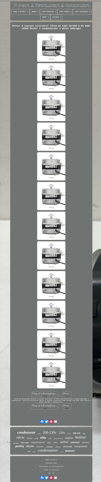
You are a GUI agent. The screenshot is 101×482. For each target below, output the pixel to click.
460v (29, 451)
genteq (19, 446)
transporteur (80, 446)
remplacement (38, 442)
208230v (30, 446)
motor (69, 433)
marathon (16, 443)
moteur (80, 437)
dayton (69, 437)
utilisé (64, 442)
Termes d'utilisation (51, 470)
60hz (43, 437)
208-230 (76, 433)
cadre (49, 443)
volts (50, 438)
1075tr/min (67, 447)
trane (55, 442)
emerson (75, 442)
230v (62, 432)
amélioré (40, 446)
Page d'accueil (51, 460)
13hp (84, 433)
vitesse (29, 438)
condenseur (26, 432)
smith (61, 451)
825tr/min (25, 443)
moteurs (70, 450)
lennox (85, 443)
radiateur (58, 447)
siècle (20, 437)
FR (53, 473)
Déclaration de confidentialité (51, 466)
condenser (49, 447)
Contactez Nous (51, 463)
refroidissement (58, 438)
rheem (34, 451)
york (39, 433)
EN (49, 473)
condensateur (48, 450)
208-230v (50, 432)
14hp (36, 438)
